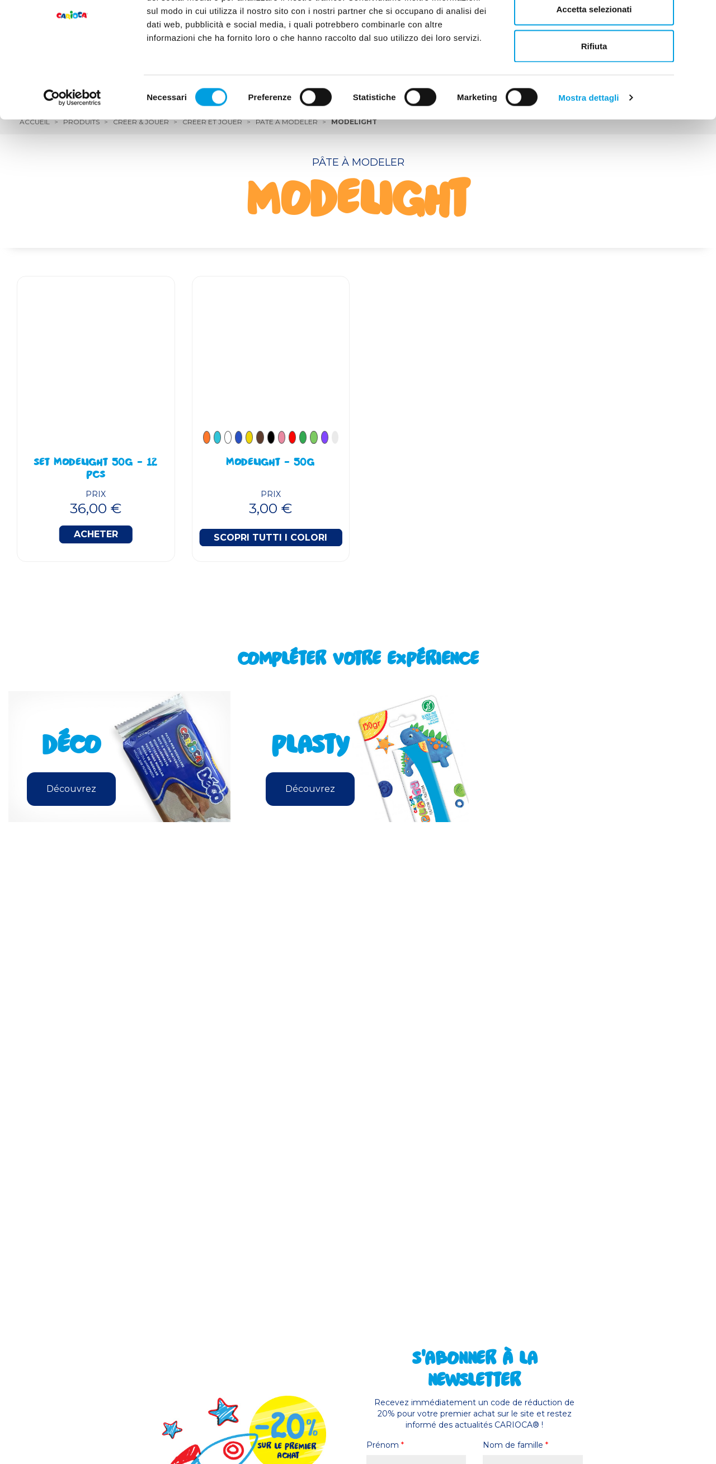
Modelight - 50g (270, 463)
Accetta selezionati (594, 66)
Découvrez (71, 788)
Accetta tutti (594, 29)
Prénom (385, 1445)
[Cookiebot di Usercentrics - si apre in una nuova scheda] (72, 154)
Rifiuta (594, 102)
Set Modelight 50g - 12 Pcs (96, 469)
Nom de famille (515, 1445)
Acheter (96, 534)
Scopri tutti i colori (270, 537)
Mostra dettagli (588, 154)
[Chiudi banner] (699, 17)
